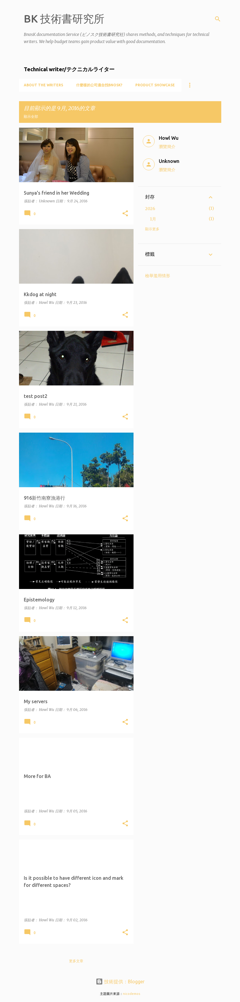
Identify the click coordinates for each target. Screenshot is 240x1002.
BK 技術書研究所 (64, 18)
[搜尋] (217, 19)
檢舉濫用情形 (157, 275)
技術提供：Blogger (120, 981)
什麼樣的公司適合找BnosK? (99, 85)
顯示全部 (31, 116)
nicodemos (131, 993)
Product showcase (155, 85)
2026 (150, 208)
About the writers (43, 85)
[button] (125, 214)
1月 (153, 219)
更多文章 (76, 961)
